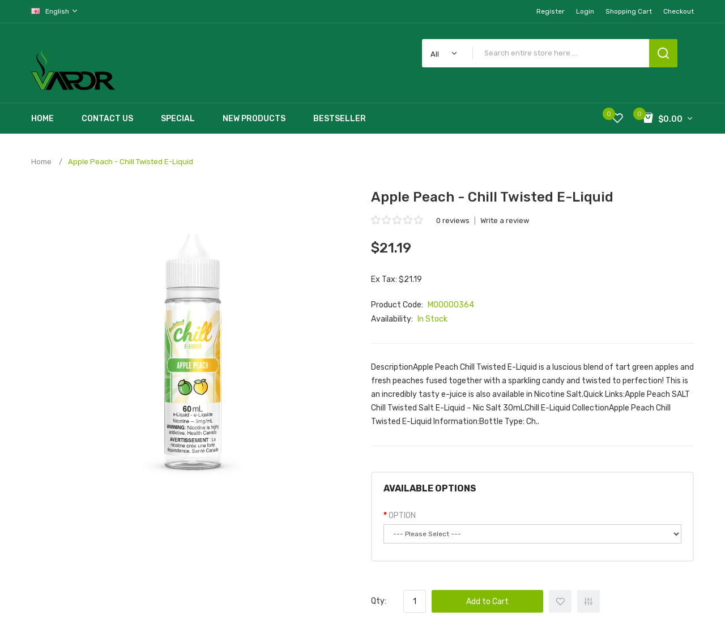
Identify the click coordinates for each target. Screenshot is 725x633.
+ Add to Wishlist (560, 601)
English (55, 11)
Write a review (504, 220)
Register (550, 11)
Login (585, 11)
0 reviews (453, 220)
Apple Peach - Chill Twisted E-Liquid (130, 161)
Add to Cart (487, 601)
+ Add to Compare (588, 601)
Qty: (378, 601)
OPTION (402, 515)
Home (41, 161)
